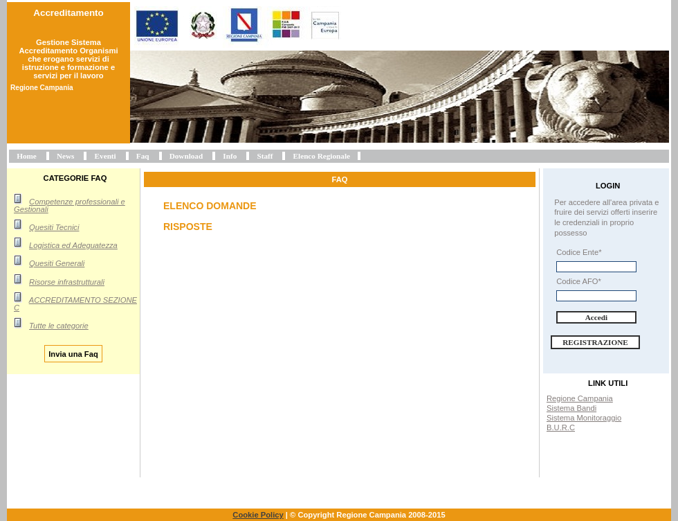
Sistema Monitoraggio (584, 418)
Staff (265, 156)
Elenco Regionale (321, 156)
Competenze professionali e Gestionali (69, 205)
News (65, 156)
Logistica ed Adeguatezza (73, 245)
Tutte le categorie (59, 325)
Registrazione (595, 342)
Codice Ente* (578, 252)
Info (230, 156)
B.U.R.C (561, 427)
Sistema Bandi (571, 408)
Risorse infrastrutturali (66, 282)
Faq (142, 156)
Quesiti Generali (56, 263)
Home (27, 156)
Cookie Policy (257, 515)
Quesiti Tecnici (54, 227)
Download (186, 156)
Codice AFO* (578, 281)
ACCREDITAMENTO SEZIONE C (75, 304)
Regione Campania (580, 398)
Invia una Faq (73, 353)
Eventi (105, 156)
